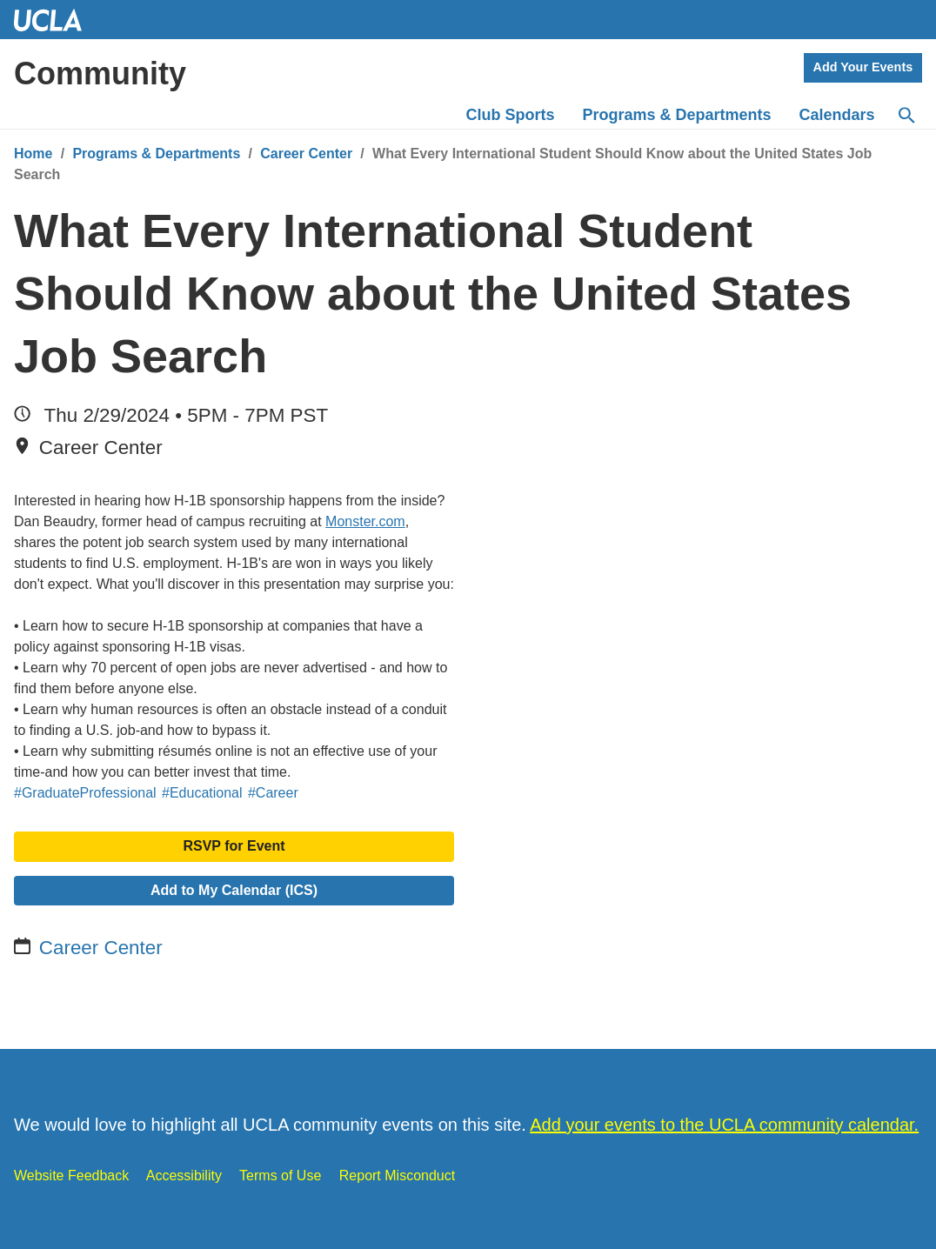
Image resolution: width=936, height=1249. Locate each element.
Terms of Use (280, 1175)
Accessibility (184, 1175)
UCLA (55, 19)
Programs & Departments (156, 153)
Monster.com (365, 521)
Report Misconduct (397, 1175)
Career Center (306, 153)
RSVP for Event (233, 845)
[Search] (905, 116)
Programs (677, 115)
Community (100, 73)
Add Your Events (863, 67)
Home (33, 153)
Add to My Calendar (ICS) (234, 890)
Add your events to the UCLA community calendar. (724, 1124)
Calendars (837, 115)
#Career (273, 792)
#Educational (202, 792)
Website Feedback (71, 1175)
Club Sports (510, 115)
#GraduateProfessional (85, 792)
